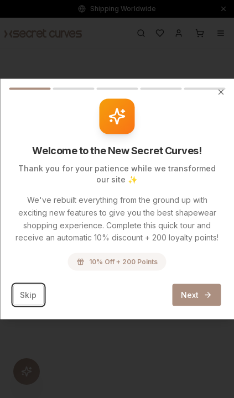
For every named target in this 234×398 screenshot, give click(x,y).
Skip (28, 295)
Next (196, 295)
